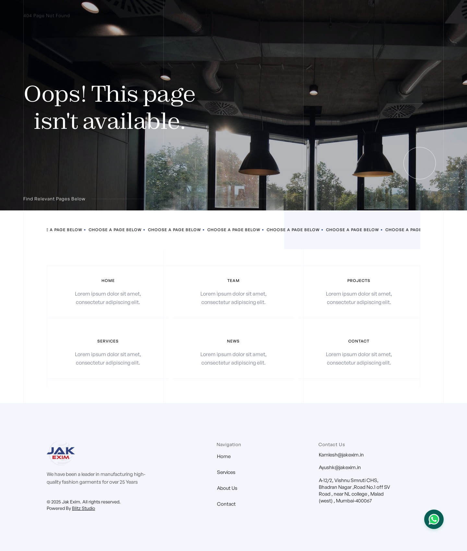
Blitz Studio (83, 508)
